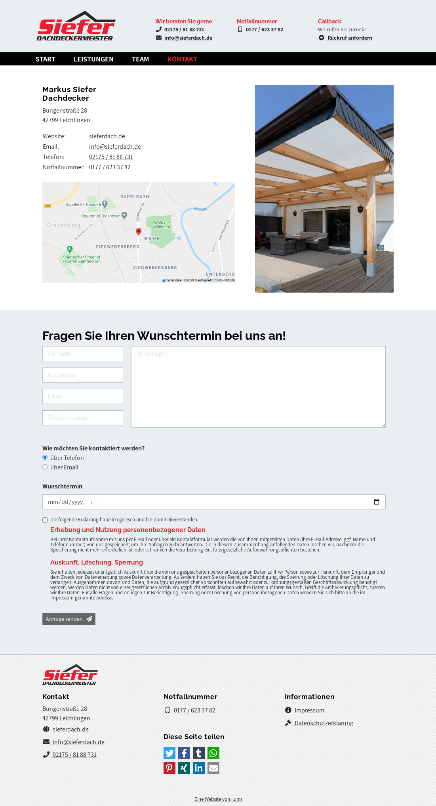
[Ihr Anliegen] (258, 387)
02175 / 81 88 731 (180, 29)
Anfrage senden (69, 618)
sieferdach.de (107, 136)
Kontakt (182, 58)
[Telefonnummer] (82, 417)
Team (140, 58)
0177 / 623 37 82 (260, 29)
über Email (64, 467)
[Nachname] (82, 375)
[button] (169, 753)
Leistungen (94, 58)
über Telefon (67, 458)
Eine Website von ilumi (218, 799)
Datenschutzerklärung (318, 723)
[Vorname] (82, 353)
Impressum (304, 710)
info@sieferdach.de (184, 37)
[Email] (82, 396)
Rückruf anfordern (345, 37)
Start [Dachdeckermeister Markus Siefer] (45, 58)
